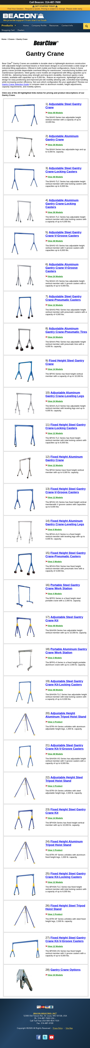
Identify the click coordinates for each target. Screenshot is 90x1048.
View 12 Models (55, 305)
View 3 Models (55, 561)
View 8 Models (55, 529)
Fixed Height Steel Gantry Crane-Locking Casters (65, 426)
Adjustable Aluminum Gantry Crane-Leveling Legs (64, 394)
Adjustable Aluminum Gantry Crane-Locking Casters (62, 204)
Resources (54, 25)
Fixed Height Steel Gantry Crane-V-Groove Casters (65, 490)
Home (26, 25)
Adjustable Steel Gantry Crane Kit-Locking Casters (64, 683)
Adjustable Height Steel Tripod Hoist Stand (64, 779)
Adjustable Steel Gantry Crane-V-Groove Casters (63, 234)
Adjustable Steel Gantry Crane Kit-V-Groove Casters (64, 747)
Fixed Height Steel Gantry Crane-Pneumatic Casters (65, 554)
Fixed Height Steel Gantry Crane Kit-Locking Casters (65, 875)
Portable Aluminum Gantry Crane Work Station (66, 650)
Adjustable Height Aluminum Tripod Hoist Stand (65, 715)
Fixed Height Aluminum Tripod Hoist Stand (64, 843)
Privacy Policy (58, 1028)
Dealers (21, 30)
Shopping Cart (8, 30)
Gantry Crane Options (65, 969)
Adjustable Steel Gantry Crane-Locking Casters (63, 170)
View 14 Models (55, 369)
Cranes (11, 39)
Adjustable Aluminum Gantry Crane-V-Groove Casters (62, 268)
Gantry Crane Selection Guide (15, 84)
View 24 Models (55, 276)
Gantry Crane (22, 39)
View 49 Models (55, 113)
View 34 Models (55, 975)
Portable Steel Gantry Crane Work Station (62, 586)
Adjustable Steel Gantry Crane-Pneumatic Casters (63, 298)
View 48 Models (55, 177)
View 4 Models (55, 593)
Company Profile (39, 25)
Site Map (69, 1028)
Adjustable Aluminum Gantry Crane (62, 137)
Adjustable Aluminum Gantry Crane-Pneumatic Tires (66, 330)
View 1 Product (55, 722)
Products (7, 25)
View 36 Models (55, 145)
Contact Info (67, 25)
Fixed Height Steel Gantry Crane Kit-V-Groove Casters (65, 939)
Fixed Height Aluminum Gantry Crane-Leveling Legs (64, 522)
